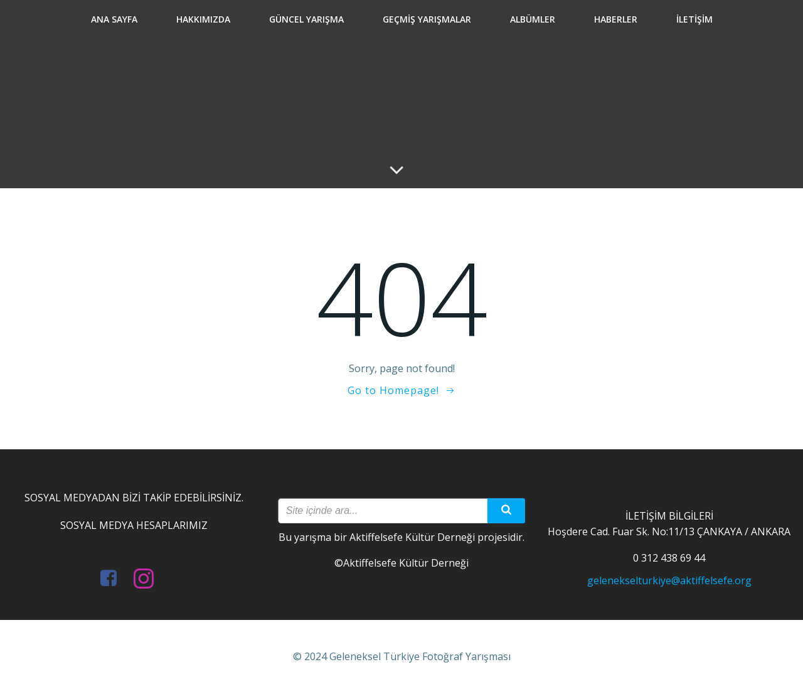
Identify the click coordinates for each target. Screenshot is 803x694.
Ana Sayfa (114, 19)
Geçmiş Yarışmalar (427, 19)
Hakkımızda (203, 19)
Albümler (532, 19)
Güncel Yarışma (306, 19)
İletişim (694, 19)
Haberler (615, 19)
